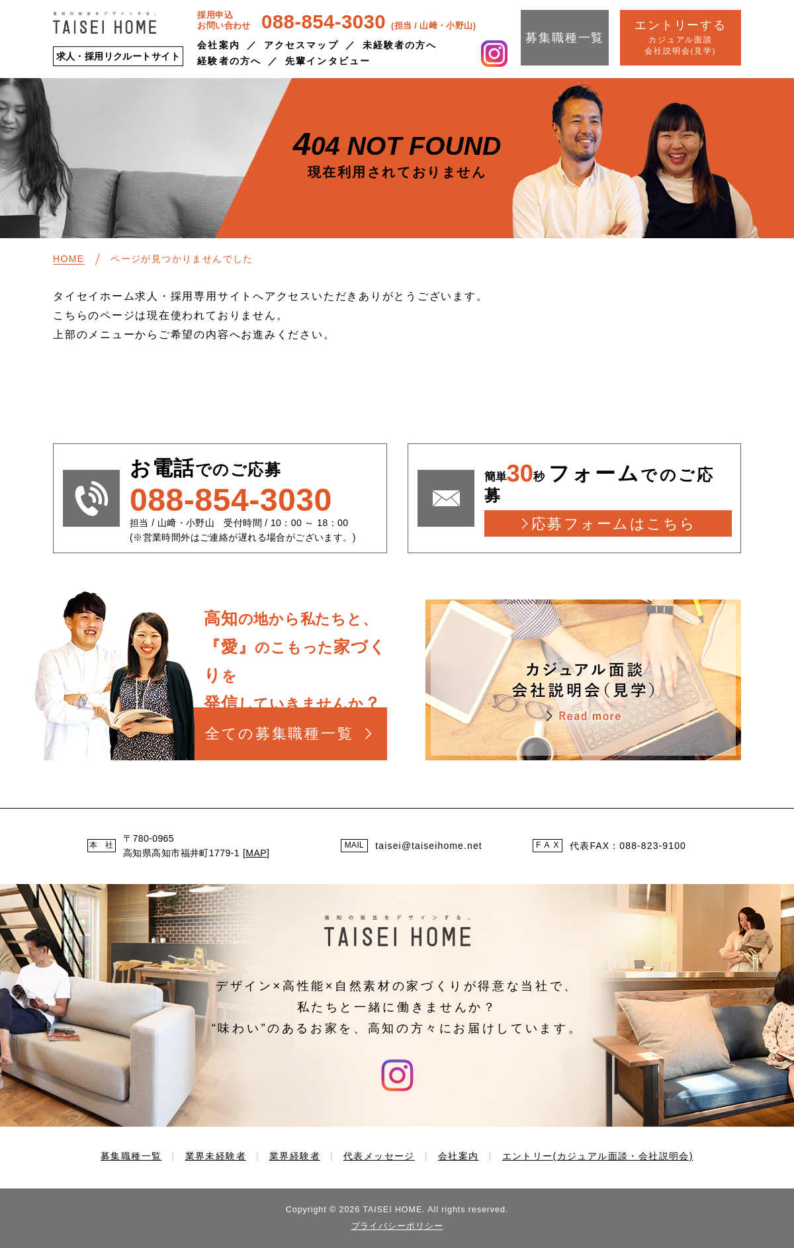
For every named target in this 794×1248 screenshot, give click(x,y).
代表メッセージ (379, 1156)
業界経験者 (294, 1156)
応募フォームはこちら (613, 523)
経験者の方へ (229, 61)
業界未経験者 (215, 1156)
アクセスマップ (301, 45)
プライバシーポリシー (397, 1226)
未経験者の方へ (400, 45)
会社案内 (218, 45)
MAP (256, 853)
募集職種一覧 (564, 37)
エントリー (597, 1156)
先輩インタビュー (328, 61)
